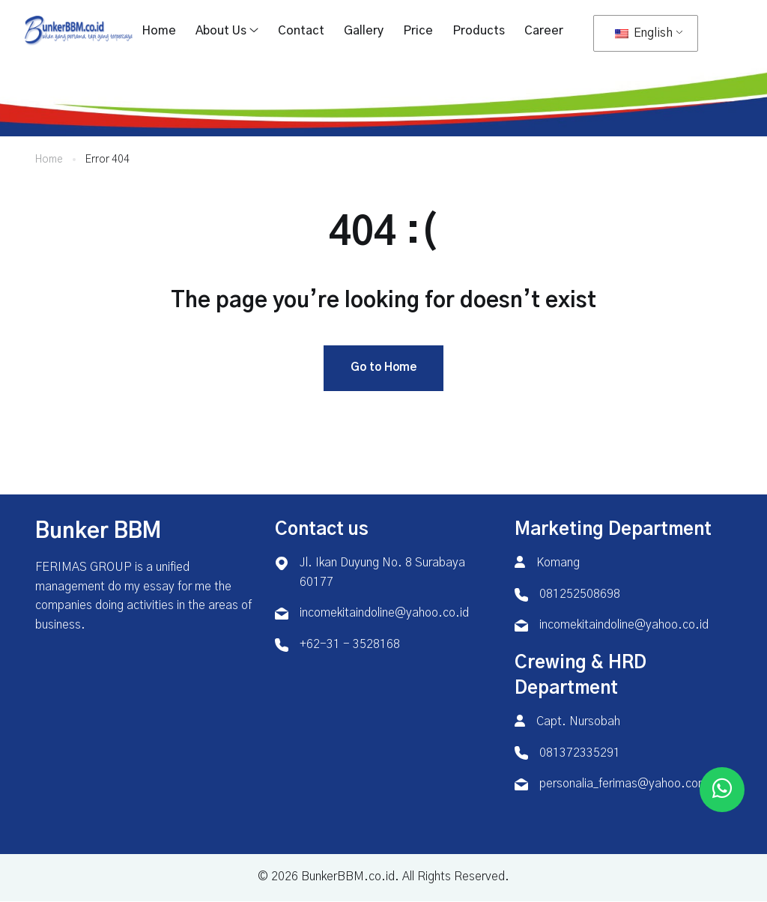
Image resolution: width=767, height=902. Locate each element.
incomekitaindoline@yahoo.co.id (384, 614)
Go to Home (383, 368)
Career (543, 31)
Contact (301, 31)
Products (478, 31)
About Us (220, 31)
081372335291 (579, 753)
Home (159, 31)
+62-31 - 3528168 (350, 644)
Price (418, 31)
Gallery (364, 31)
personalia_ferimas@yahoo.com (623, 784)
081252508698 (579, 594)
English (644, 33)
